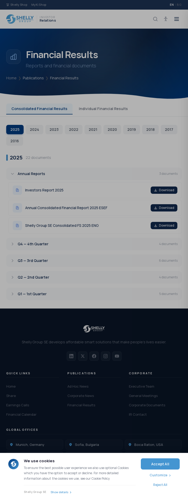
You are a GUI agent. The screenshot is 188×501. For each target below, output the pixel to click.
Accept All (160, 463)
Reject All (160, 485)
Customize (159, 475)
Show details (59, 492)
